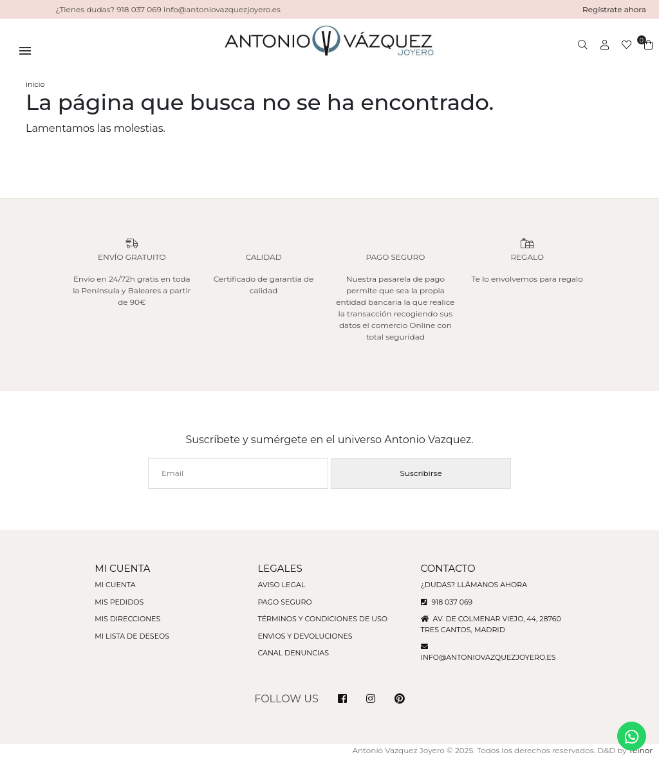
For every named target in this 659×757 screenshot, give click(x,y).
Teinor (641, 750)
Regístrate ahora (614, 9)
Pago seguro (284, 602)
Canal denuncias (293, 652)
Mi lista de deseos (132, 636)
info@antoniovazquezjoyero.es (488, 657)
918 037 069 (447, 602)
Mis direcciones (127, 618)
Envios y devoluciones (304, 636)
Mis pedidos (119, 602)
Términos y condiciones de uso (322, 618)
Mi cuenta (115, 584)
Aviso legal (281, 584)
